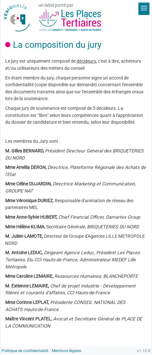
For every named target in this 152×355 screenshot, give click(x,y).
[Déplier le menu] (143, 9)
